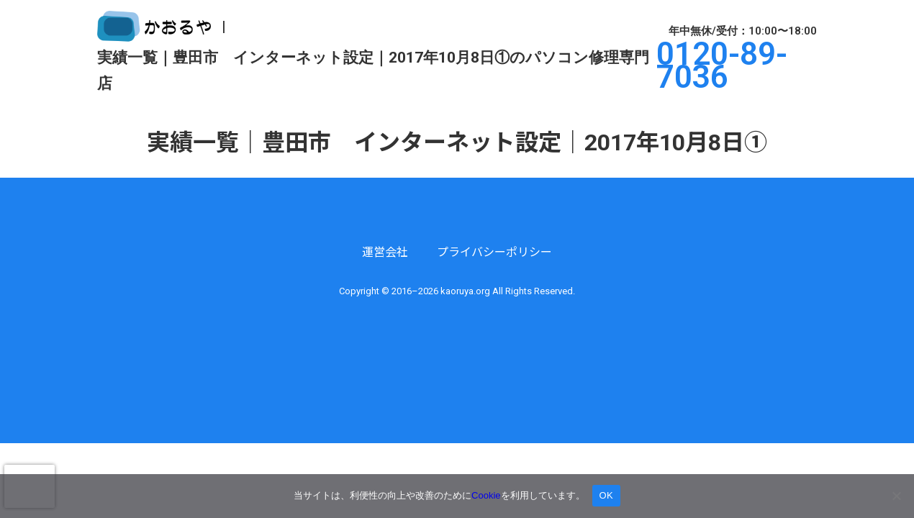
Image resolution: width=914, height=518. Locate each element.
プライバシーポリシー (494, 252)
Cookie (485, 495)
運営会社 (385, 252)
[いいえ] (896, 496)
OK (606, 495)
